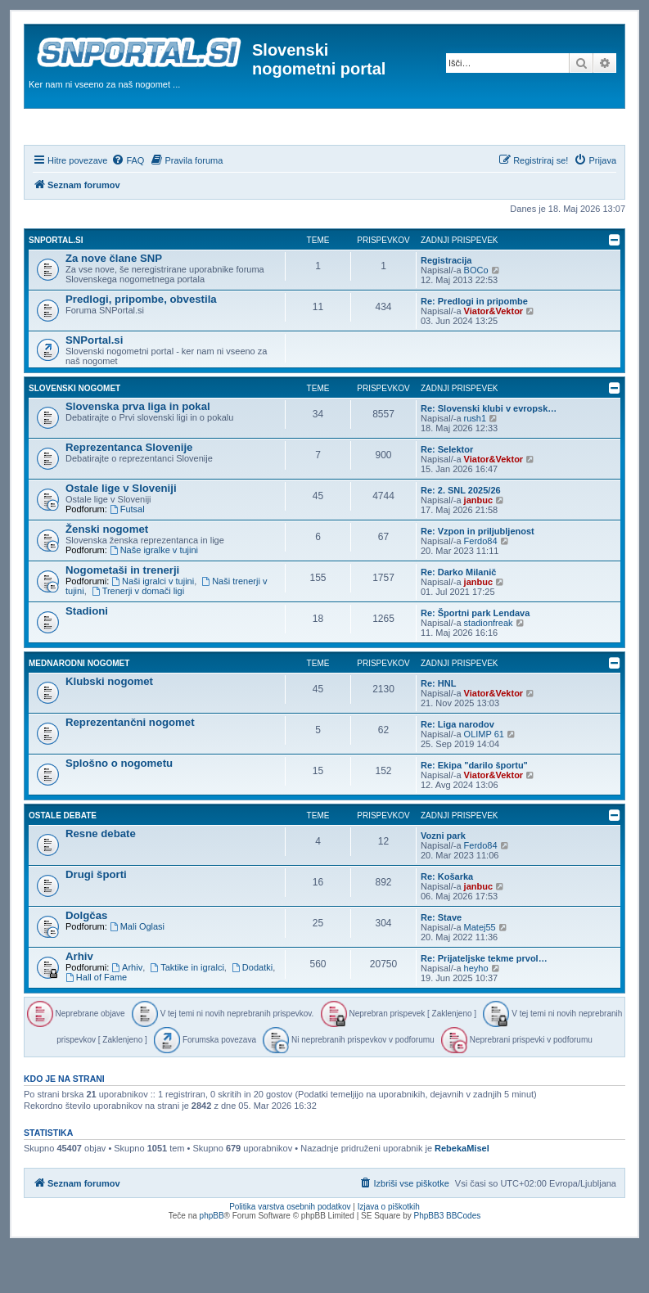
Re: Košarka (447, 921)
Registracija (446, 304)
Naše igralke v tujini (154, 594)
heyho (476, 1012)
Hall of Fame (96, 1021)
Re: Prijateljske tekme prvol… (484, 1002)
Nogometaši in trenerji (122, 614)
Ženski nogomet (106, 573)
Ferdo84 (481, 585)
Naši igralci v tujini (152, 625)
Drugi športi (96, 918)
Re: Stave (441, 961)
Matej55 (480, 971)
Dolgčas (86, 959)
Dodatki (252, 1011)
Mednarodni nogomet (79, 707)
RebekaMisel (462, 1193)
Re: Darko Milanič (458, 616)
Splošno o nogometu (119, 807)
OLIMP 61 (484, 778)
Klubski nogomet (109, 725)
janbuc (478, 544)
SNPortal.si (56, 284)
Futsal (127, 553)
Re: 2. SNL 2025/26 (461, 534)
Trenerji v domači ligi (138, 635)
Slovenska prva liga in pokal (137, 450)
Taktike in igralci (186, 1011)
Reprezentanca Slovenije (128, 491)
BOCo (476, 314)
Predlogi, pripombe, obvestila (141, 343)
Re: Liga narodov (457, 768)
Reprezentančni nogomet (130, 766)
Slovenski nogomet (74, 432)
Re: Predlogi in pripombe (474, 345)
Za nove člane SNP (113, 302)
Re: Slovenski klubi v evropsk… (489, 452)
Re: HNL (438, 727)
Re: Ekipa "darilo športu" (474, 809)
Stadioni (86, 655)
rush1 (475, 462)
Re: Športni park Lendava (475, 657)
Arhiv (79, 1000)
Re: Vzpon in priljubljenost (477, 575)
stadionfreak (488, 667)
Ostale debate (63, 859)
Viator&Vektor (494, 355)
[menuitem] (127, 204)
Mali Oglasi (137, 970)
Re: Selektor (447, 493)
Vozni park (443, 880)
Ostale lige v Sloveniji (121, 532)
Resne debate (100, 878)
